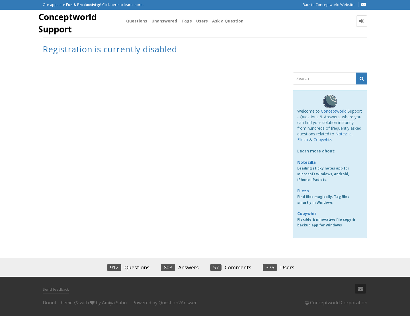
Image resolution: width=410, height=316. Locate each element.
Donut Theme (58, 303)
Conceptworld (334, 111)
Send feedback (56, 289)
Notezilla (343, 134)
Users (202, 21)
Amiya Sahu (114, 303)
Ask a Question (227, 21)
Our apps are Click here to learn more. (93, 4)
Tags (186, 21)
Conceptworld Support (67, 23)
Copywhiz (322, 139)
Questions (136, 21)
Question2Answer (178, 303)
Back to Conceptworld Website (328, 4)
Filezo (302, 139)
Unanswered (164, 21)
